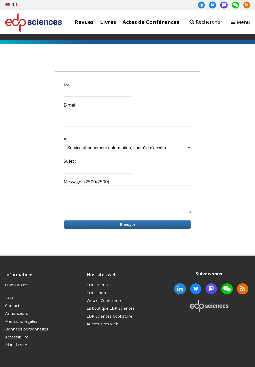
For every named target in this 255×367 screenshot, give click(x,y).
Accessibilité (16, 341)
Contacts (13, 310)
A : (66, 139)
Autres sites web (102, 328)
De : (67, 84)
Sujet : (70, 161)
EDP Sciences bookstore (109, 320)
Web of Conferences (106, 305)
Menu (243, 22)
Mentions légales (21, 325)
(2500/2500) (96, 182)
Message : (73, 182)
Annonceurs (16, 317)
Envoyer (127, 229)
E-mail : (71, 105)
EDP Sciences (99, 289)
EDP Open (96, 297)
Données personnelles (26, 333)
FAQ (9, 302)
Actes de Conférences (150, 21)
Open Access (17, 289)
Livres (108, 21)
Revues (84, 21)
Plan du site (16, 349)
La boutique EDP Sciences (111, 312)
